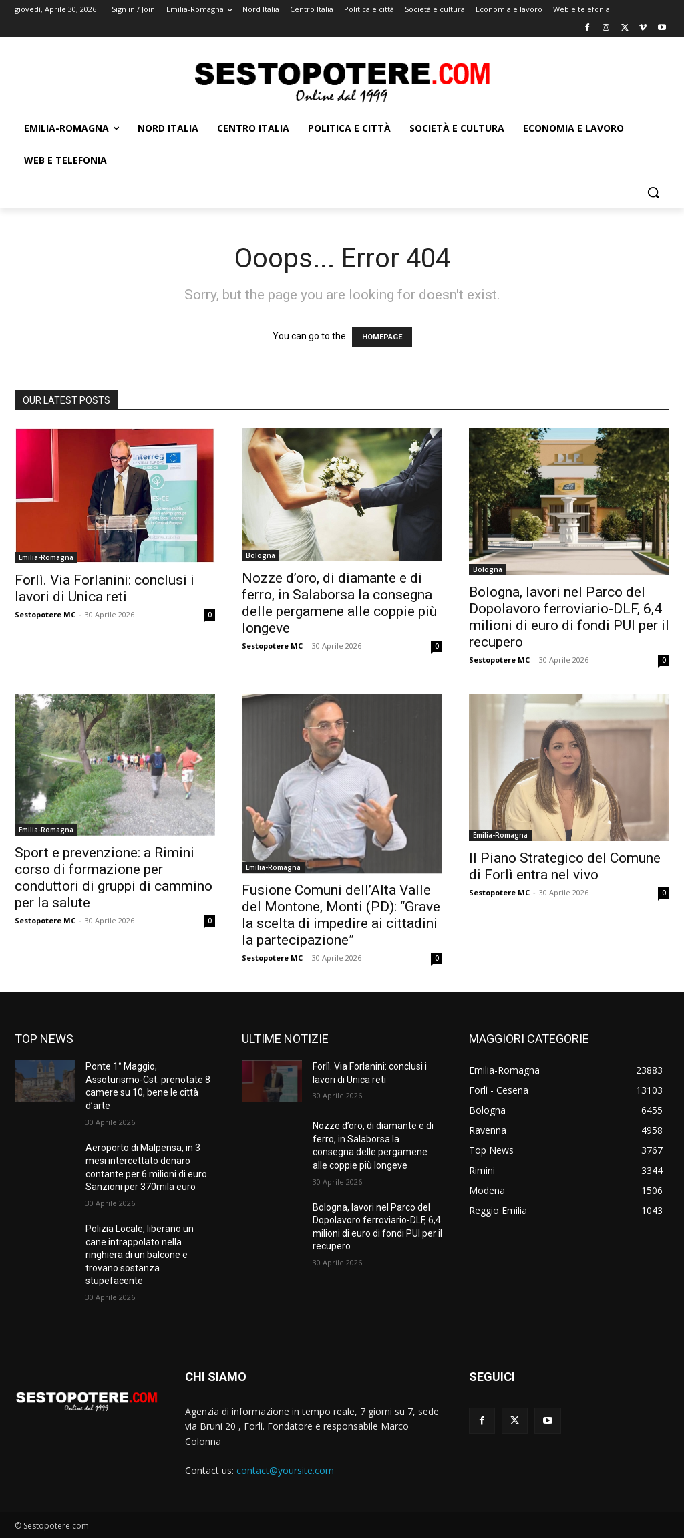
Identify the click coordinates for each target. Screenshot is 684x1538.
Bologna (260, 555)
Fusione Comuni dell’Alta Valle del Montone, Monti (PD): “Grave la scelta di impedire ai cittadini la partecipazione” (341, 915)
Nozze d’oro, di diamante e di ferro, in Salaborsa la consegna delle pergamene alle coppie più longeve (339, 603)
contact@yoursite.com (285, 1470)
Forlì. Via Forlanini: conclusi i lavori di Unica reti (104, 588)
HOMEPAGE (382, 337)
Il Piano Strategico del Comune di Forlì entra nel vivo (565, 866)
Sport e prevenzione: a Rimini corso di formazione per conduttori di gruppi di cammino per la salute (113, 877)
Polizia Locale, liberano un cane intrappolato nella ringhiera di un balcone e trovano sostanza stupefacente (140, 1254)
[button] (653, 192)
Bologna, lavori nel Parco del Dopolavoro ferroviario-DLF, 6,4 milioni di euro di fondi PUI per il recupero (569, 617)
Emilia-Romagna (46, 557)
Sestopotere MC (45, 614)
